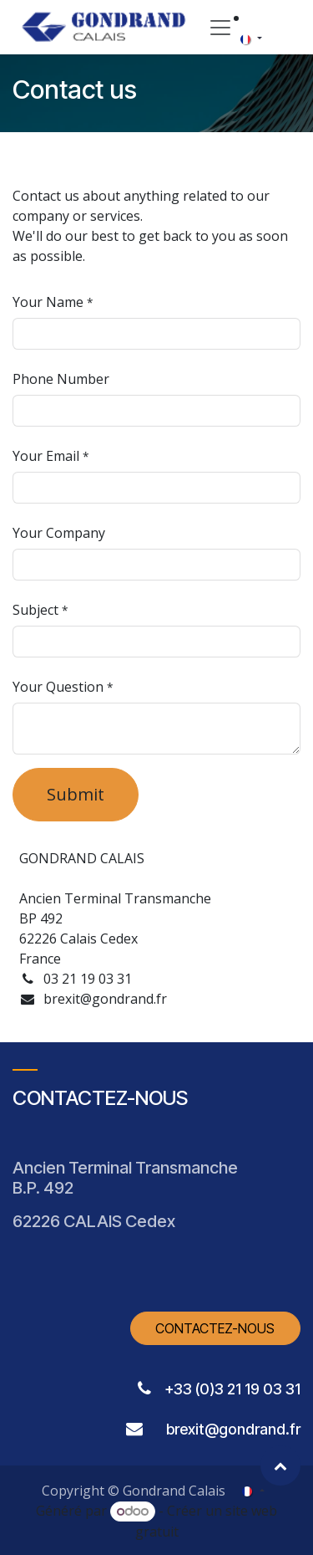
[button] (280, 1465)
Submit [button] (75, 794)
